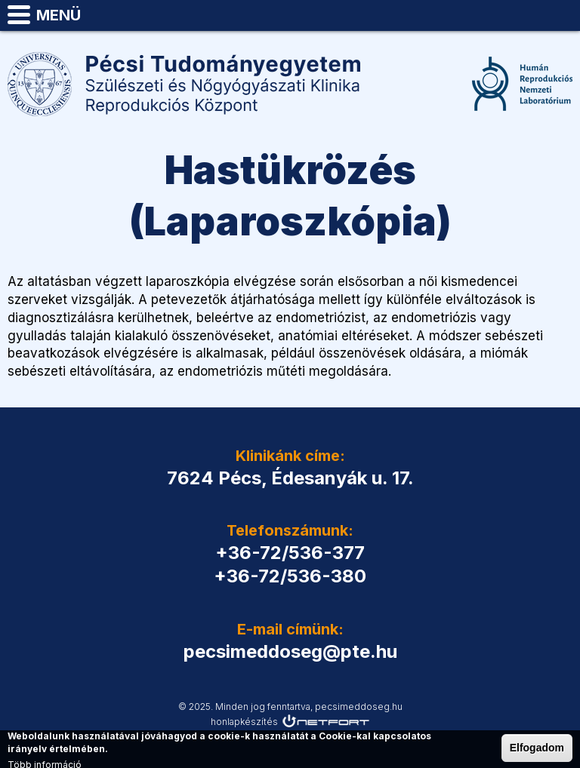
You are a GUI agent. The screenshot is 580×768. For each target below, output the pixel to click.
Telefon (524, 15)
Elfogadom (537, 748)
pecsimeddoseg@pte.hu (561, 15)
